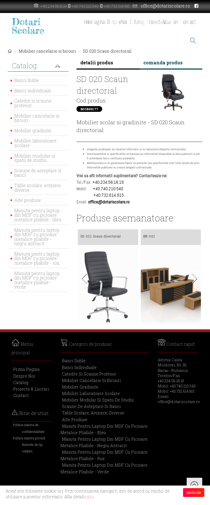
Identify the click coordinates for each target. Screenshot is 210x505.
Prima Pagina (26, 369)
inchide (193, 492)
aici (90, 496)
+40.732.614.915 (117, 6)
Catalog (20, 382)
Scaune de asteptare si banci (37, 173)
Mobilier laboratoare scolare (35, 143)
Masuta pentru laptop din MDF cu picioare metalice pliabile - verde (37, 280)
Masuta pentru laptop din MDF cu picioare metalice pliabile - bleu (37, 215)
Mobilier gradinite (32, 131)
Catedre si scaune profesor (33, 103)
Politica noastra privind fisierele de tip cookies (29, 444)
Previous (84, 280)
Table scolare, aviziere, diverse (37, 187)
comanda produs (163, 63)
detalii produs (96, 63)
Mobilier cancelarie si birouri (47, 51)
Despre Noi (24, 376)
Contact (21, 395)
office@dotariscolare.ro (165, 6)
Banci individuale (32, 91)
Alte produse (27, 200)
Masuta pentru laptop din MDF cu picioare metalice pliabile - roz (37, 258)
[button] (38, 66)
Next (194, 280)
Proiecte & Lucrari (31, 389)
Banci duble (26, 80)
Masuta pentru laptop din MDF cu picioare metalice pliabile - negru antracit (37, 237)
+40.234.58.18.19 (54, 6)
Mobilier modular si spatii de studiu (34, 158)
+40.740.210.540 (85, 6)
